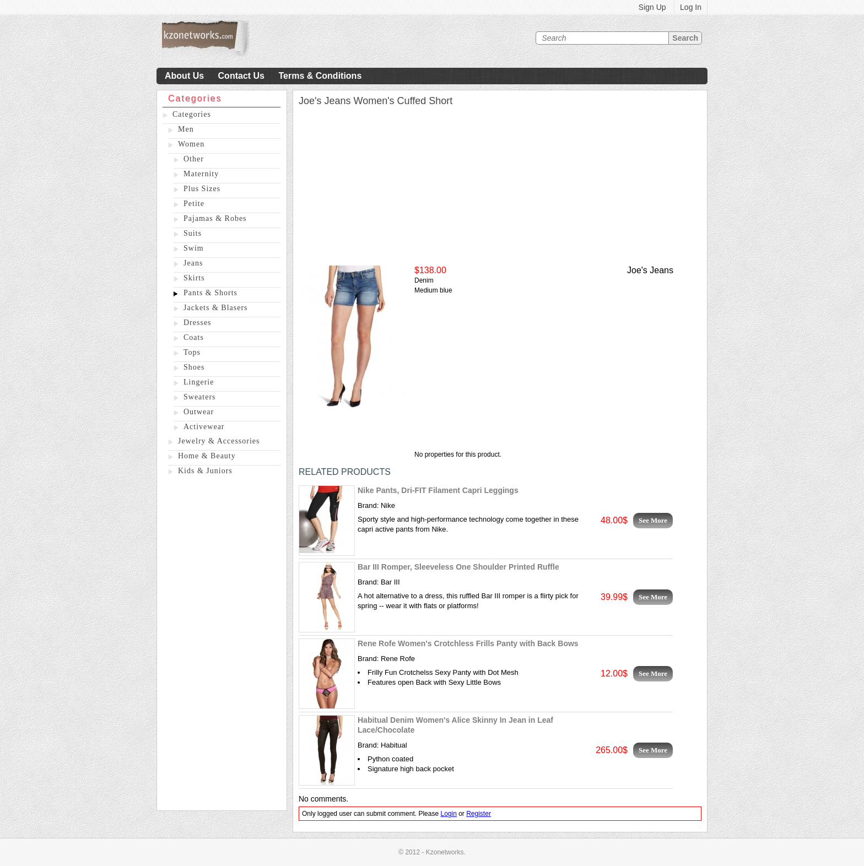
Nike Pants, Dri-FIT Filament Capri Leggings (438, 490)
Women (191, 144)
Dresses (197, 322)
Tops (192, 352)
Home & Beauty (207, 456)
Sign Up (652, 7)
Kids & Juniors (205, 471)
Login (448, 814)
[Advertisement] (222, 645)
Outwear (198, 412)
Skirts (194, 278)
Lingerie (198, 382)
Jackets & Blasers (215, 308)
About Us (184, 75)
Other (193, 159)
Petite (193, 203)
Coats (193, 337)
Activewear (204, 427)
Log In (690, 7)
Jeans (193, 263)
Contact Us (241, 75)
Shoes (193, 367)
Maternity (201, 174)
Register (478, 814)
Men (186, 129)
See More (653, 520)
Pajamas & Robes (215, 218)
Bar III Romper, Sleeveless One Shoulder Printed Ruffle (458, 566)
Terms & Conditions (319, 75)
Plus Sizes (201, 189)
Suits (192, 233)
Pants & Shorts (210, 293)
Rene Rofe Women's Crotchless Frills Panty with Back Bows (468, 643)
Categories (191, 114)
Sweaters (199, 397)
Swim (193, 248)
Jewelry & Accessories (219, 441)
